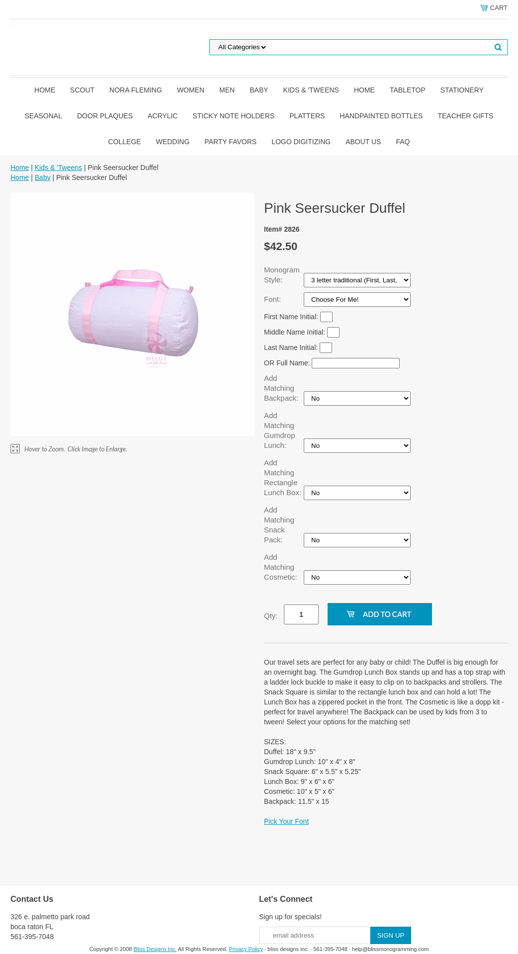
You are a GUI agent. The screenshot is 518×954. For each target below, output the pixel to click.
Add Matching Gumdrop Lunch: (279, 430)
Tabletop (408, 90)
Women (190, 90)
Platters (307, 116)
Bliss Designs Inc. (155, 949)
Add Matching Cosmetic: (281, 567)
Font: (273, 299)
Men (227, 90)
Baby (259, 90)
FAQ (403, 142)
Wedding (173, 142)
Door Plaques (105, 116)
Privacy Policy (245, 949)
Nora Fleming (135, 90)
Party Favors (230, 142)
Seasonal (43, 116)
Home (44, 90)
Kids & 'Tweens (311, 90)
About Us (363, 142)
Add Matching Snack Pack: (279, 525)
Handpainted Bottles (381, 116)
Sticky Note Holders (233, 116)
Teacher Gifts (465, 116)
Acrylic (162, 116)
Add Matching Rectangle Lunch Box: (283, 477)
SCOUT (82, 90)
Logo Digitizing (301, 142)
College (124, 142)
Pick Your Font (286, 821)
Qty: (271, 615)
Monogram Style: (282, 274)
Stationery (462, 90)
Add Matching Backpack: (282, 388)
